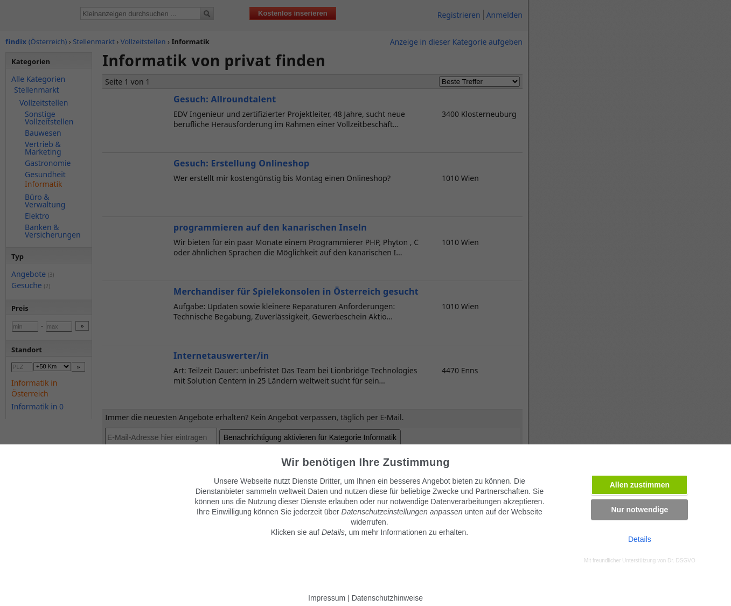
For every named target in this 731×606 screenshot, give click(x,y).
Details (639, 539)
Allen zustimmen (640, 484)
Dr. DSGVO (681, 560)
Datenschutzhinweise (387, 598)
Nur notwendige (639, 509)
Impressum (326, 598)
